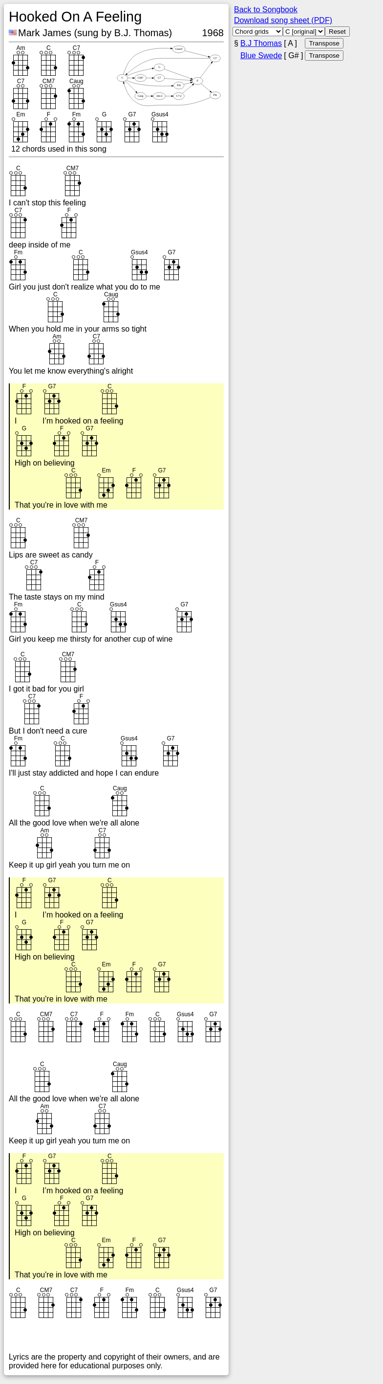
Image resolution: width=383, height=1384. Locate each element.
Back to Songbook (266, 9)
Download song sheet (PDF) (283, 20)
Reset (337, 31)
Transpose (324, 43)
